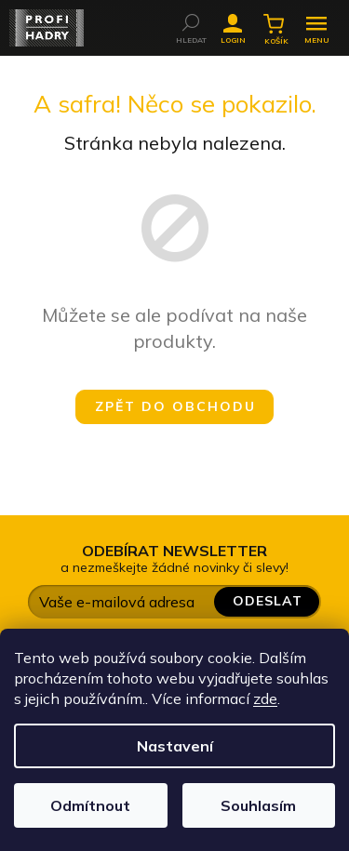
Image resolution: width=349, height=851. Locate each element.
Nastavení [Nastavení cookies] (175, 746)
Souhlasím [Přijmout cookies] (258, 805)
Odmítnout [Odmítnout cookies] (90, 805)
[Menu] (316, 23)
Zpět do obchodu (175, 406)
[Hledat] (190, 22)
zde (265, 698)
